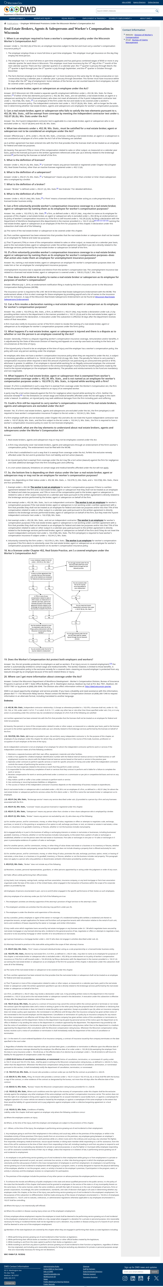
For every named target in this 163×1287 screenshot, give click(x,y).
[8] (45, 213)
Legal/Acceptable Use (52, 1274)
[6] (57, 188)
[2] (32, 100)
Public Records (49, 1284)
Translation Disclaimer (90, 1277)
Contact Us (10, 1283)
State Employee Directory (92, 1271)
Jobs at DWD (126, 2)
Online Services (153, 2)
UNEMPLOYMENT (16, 18)
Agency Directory (139, 2)
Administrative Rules (51, 1266)
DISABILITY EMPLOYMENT (119, 18)
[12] (104, 220)
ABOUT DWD (145, 18)
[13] (107, 220)
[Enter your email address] (136, 1272)
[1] (13, 95)
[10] (97, 220)
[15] (110, 663)
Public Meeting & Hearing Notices (56, 1282)
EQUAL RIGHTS (68, 18)
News (46, 1279)
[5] (40, 176)
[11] (101, 220)
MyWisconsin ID (50, 1276)
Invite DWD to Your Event (53, 1269)
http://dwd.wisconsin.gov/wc (98, 686)
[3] (12, 155)
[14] (21, 395)
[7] (42, 198)
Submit (154, 1272)
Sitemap (86, 1266)
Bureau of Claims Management (137, 41)
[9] (95, 220)
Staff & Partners (89, 1269)
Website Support (89, 1274)
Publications (12, 23)
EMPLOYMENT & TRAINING (94, 18)
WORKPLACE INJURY (42, 18)
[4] (40, 164)
